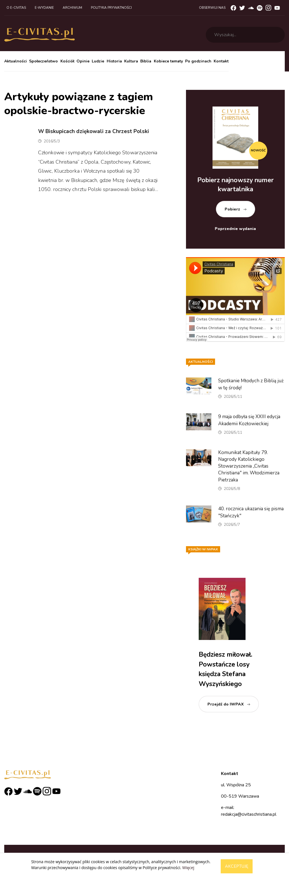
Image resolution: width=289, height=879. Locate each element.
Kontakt (221, 61)
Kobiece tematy (168, 61)
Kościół (67, 61)
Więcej (188, 867)
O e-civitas (16, 7)
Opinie (82, 61)
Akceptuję (236, 866)
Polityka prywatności (111, 7)
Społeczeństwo (43, 61)
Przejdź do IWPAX (225, 704)
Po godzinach (198, 61)
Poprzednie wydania (235, 228)
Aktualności (15, 61)
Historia (114, 61)
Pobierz (232, 209)
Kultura (131, 61)
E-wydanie (44, 7)
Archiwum (72, 7)
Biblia (145, 61)
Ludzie (98, 61)
